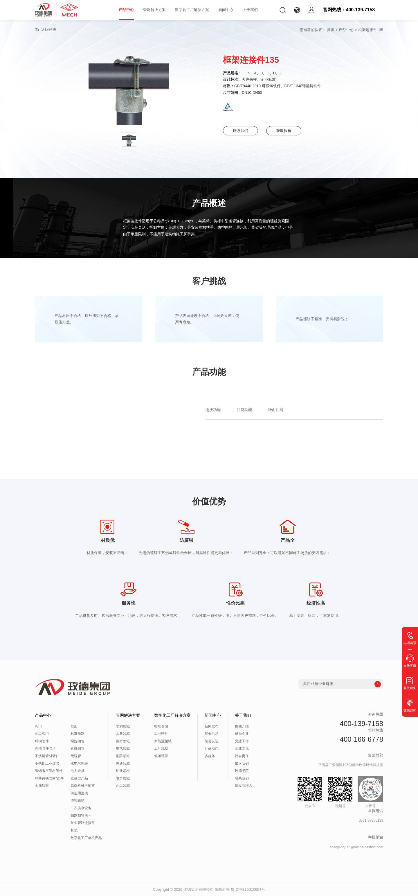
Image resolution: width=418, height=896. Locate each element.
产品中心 (126, 10)
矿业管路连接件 (83, 823)
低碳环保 (161, 756)
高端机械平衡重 (83, 786)
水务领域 (123, 734)
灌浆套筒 (77, 801)
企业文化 (242, 748)
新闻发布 (212, 726)
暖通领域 (123, 763)
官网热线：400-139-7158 (349, 9)
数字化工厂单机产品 (86, 838)
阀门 (38, 726)
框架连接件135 (370, 30)
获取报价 (283, 130)
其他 (74, 830)
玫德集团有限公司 (198, 889)
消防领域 (123, 756)
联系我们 (240, 130)
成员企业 (242, 734)
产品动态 (212, 748)
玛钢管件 (42, 741)
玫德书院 (242, 771)
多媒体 (210, 756)
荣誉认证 (212, 741)
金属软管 (42, 786)
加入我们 (242, 763)
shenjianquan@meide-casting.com (356, 847)
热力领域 (123, 741)
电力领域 (123, 778)
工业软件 (161, 734)
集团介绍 (242, 726)
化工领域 (123, 786)
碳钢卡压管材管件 (49, 771)
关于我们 (250, 10)
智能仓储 (161, 726)
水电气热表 (79, 763)
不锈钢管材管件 (47, 756)
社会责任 (242, 756)
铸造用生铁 (79, 793)
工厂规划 (161, 748)
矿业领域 (123, 771)
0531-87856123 (371, 820)
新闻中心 (225, 10)
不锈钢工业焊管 (47, 763)
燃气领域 (123, 748)
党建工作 (242, 741)
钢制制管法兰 (81, 815)
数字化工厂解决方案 (192, 10)
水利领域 (123, 726)
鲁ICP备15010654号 (248, 889)
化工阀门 (42, 734)
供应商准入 (243, 786)
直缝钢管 (77, 748)
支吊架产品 (79, 778)
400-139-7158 (361, 723)
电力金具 (77, 771)
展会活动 (212, 734)
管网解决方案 (154, 10)
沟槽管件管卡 (45, 748)
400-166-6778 (361, 739)
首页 (330, 30)
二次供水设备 (81, 808)
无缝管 (76, 756)
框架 (74, 726)
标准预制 (77, 734)
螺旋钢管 (77, 741)
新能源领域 (163, 741)
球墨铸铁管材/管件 (49, 778)
